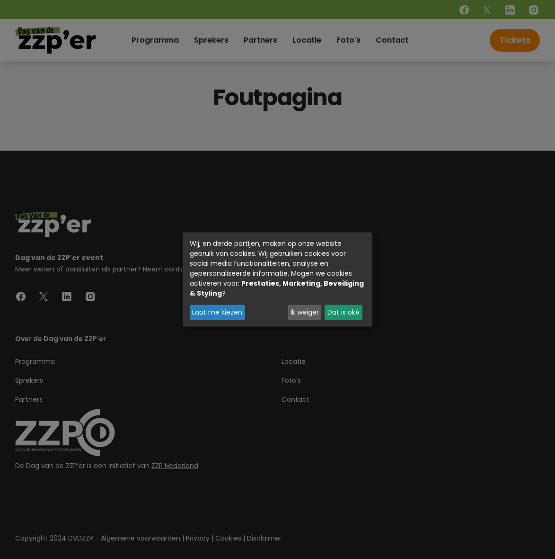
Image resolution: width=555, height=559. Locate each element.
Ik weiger (305, 312)
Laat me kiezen (217, 312)
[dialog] (277, 280)
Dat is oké (343, 312)
